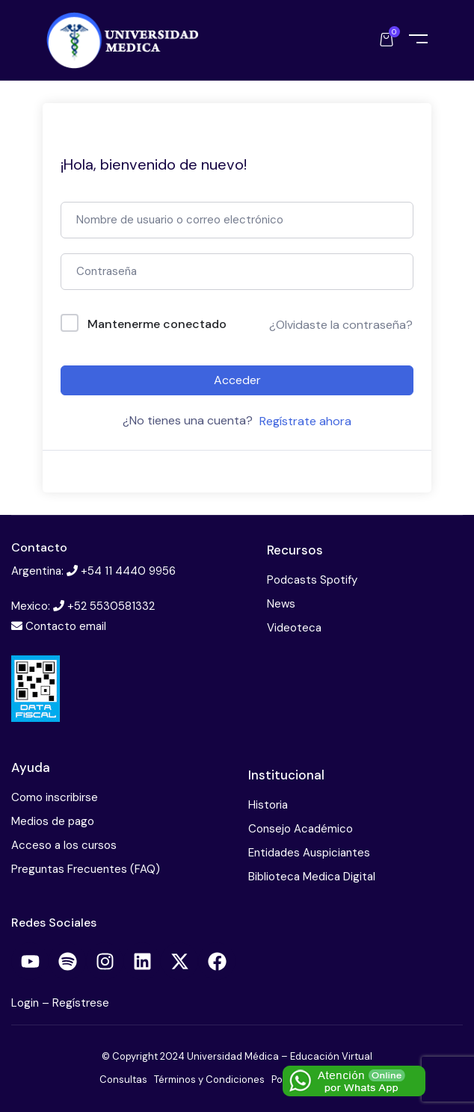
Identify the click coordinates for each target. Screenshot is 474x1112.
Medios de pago (52, 821)
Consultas (123, 1079)
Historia (268, 804)
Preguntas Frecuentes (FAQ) (85, 869)
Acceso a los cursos (64, 845)
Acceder (237, 380)
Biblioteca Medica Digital (311, 876)
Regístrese (80, 1002)
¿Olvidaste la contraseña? (341, 325)
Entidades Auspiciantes (309, 852)
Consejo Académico (300, 828)
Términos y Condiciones (209, 1079)
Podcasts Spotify (312, 579)
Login (26, 1002)
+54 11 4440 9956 (128, 570)
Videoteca (294, 627)
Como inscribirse (54, 797)
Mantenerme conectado (157, 324)
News (281, 603)
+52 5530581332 (111, 606)
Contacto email (65, 626)
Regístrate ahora (305, 421)
